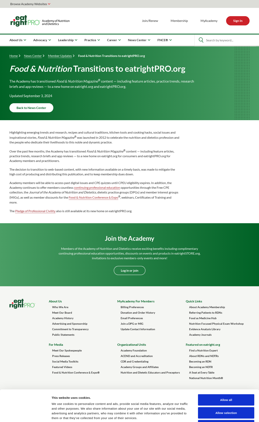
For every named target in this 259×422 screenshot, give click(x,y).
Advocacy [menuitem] (40, 40)
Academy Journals (200, 334)
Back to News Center (31, 108)
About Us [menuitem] (15, 40)
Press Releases (61, 356)
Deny (226, 396)
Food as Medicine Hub (203, 318)
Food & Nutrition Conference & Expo (93, 197)
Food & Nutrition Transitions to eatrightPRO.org (111, 56)
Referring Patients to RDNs (206, 312)
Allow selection (226, 383)
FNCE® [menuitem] (162, 40)
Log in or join (129, 270)
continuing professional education (97, 187)
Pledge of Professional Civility (35, 211)
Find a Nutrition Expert (203, 350)
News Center (33, 56)
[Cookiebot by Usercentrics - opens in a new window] (25, 414)
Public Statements (63, 334)
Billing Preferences (132, 307)
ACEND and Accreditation (136, 356)
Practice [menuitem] (90, 40)
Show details (206, 414)
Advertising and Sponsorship (70, 323)
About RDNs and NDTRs (204, 356)
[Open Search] (201, 40)
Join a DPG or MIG (132, 323)
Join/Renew (150, 20)
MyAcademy (209, 20)
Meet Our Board (62, 312)
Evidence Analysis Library (205, 329)
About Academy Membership (207, 307)
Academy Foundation (133, 350)
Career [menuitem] (112, 40)
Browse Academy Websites (28, 4)
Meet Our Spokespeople (67, 350)
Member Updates (60, 56)
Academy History (63, 318)
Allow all (226, 370)
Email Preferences (131, 318)
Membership (179, 20)
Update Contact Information (138, 329)
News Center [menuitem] (137, 40)
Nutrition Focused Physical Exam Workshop (216, 323)
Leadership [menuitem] (66, 40)
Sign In (237, 20)
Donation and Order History (138, 312)
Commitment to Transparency (70, 329)
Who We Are (60, 307)
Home (13, 56)
